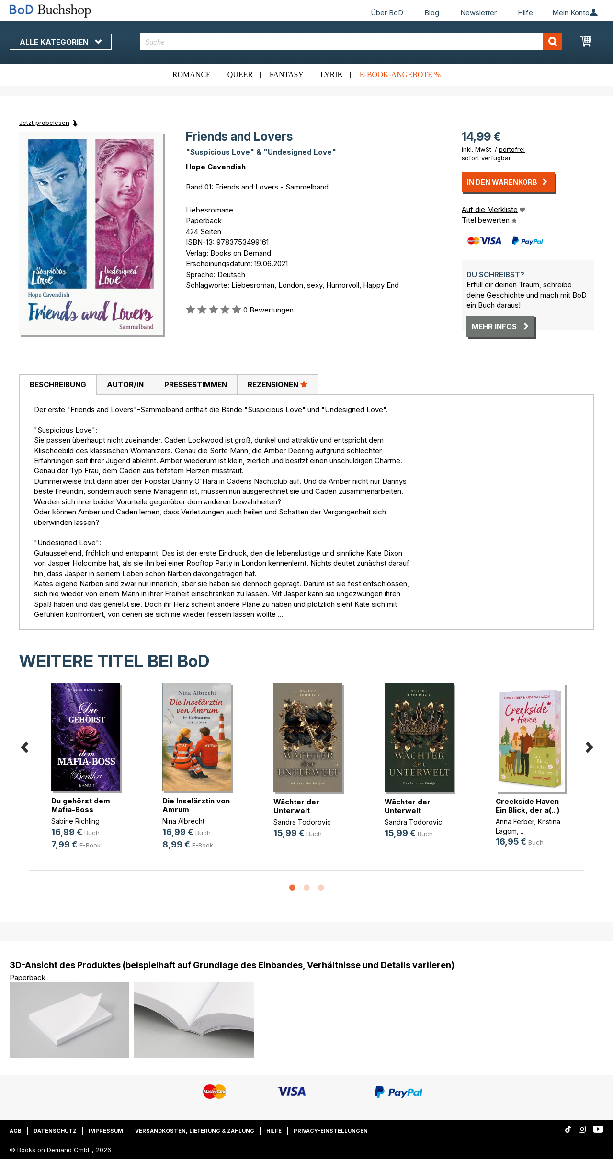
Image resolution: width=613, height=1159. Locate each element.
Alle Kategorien (61, 41)
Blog (431, 12)
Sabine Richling (75, 821)
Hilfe (525, 12)
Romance (191, 74)
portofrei (512, 149)
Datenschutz (55, 1130)
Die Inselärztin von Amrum (196, 805)
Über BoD (387, 12)
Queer (240, 74)
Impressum (106, 1130)
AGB (16, 1130)
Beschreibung (58, 384)
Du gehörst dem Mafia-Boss (80, 805)
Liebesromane (209, 209)
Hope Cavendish (216, 166)
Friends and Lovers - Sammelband (272, 186)
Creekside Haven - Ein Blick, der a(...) (530, 805)
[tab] (57, 384)
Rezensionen (277, 384)
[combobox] (351, 41)
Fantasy (287, 74)
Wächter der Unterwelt (296, 806)
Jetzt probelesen (44, 122)
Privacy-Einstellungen (331, 1130)
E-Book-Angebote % (400, 74)
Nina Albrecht (183, 821)
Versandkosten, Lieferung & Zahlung (194, 1130)
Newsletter (478, 12)
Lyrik (331, 74)
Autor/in (125, 384)
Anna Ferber (515, 821)
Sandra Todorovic (302, 822)
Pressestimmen (195, 384)
